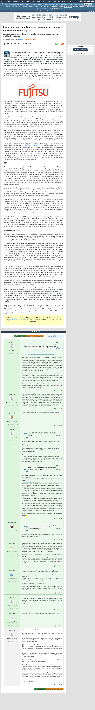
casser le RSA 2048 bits (32, 146)
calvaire (12, 570)
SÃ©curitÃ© (68, 6)
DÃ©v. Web (51, 4)
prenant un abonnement (16, 320)
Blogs (28, 1)
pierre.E (12, 413)
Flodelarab (12, 522)
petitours (12, 543)
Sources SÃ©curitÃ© (76, 11)
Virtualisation (90, 6)
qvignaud (12, 342)
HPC (37, 6)
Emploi (49, 1)
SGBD (71, 4)
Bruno (21, 39)
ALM (35, 4)
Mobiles (81, 4)
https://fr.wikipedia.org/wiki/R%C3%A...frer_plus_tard (41, 354)
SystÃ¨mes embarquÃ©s (79, 6)
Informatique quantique (42, 8)
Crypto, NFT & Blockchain (56, 8)
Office (75, 4)
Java (46, 4)
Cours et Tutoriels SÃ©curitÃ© (61, 11)
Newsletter (41, 1)
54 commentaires (31, 39)
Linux (20, 6)
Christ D (12, 630)
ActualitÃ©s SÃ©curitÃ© (14, 11)
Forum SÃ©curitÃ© (26, 11)
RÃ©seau (54, 6)
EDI (57, 4)
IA (31, 4)
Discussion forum (80, 49)
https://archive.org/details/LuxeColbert (31, 482)
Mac (41, 6)
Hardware (31, 6)
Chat (33, 1)
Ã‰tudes (57, 1)
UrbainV (12, 394)
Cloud (27, 4)
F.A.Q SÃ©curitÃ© (37, 11)
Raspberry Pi (47, 6)
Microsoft (40, 4)
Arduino (25, 6)
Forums (8, 1)
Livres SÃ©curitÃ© (48, 11)
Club (69, 1)
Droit (64, 1)
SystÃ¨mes (88, 4)
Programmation (64, 4)
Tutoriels (16, 1)
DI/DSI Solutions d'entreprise (16, 4)
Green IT (61, 6)
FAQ (22, 1)
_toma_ (12, 429)
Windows (14, 6)
